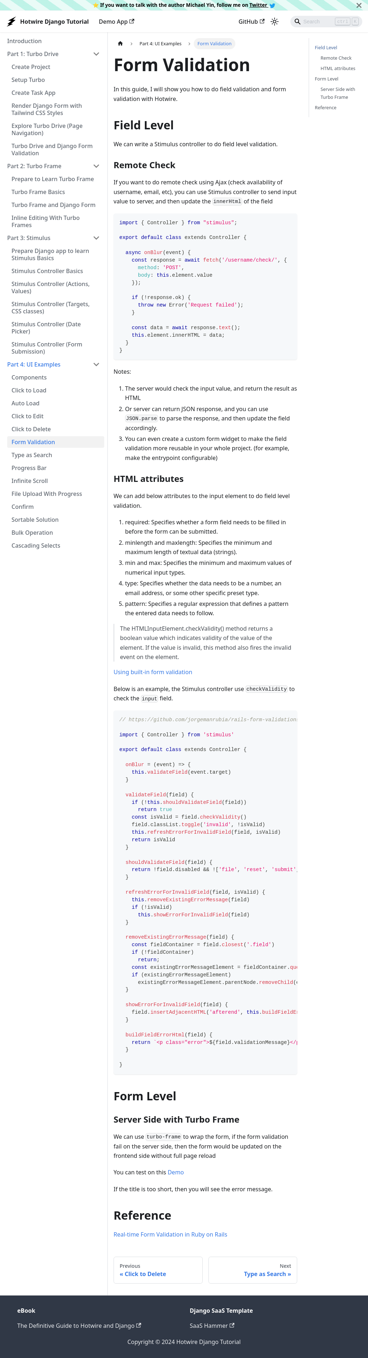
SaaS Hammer (212, 1326)
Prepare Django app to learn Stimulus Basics (50, 254)
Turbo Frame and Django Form (54, 205)
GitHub (251, 22)
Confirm (23, 507)
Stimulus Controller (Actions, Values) (51, 287)
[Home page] (120, 43)
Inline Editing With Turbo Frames (46, 221)
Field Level (326, 47)
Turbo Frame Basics (38, 192)
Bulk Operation (32, 533)
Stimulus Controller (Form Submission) (47, 347)
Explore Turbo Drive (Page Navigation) (47, 129)
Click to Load (29, 390)
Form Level (327, 78)
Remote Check (336, 58)
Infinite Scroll (30, 481)
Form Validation (33, 442)
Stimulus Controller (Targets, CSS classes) (51, 307)
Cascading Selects (36, 545)
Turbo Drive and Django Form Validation (52, 149)
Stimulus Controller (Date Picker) (46, 327)
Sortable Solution (35, 520)
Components (29, 377)
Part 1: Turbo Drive (33, 54)
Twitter (262, 4)
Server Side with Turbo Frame (338, 93)
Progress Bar (29, 468)
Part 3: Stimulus (28, 238)
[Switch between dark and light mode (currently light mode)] (274, 21)
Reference (325, 107)
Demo (175, 1172)
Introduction (24, 41)
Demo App (116, 22)
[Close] (359, 5)
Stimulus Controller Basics (47, 271)
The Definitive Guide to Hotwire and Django (79, 1326)
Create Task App (33, 93)
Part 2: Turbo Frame (34, 166)
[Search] (326, 21)
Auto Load (26, 403)
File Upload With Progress (47, 494)
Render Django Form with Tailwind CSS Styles (47, 109)
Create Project (31, 67)
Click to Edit (27, 416)
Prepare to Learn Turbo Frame (53, 179)
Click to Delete (31, 429)
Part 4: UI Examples (33, 364)
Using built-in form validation (153, 672)
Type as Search (32, 455)
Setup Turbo (28, 80)
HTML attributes (338, 68)
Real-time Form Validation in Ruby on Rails (170, 1234)
